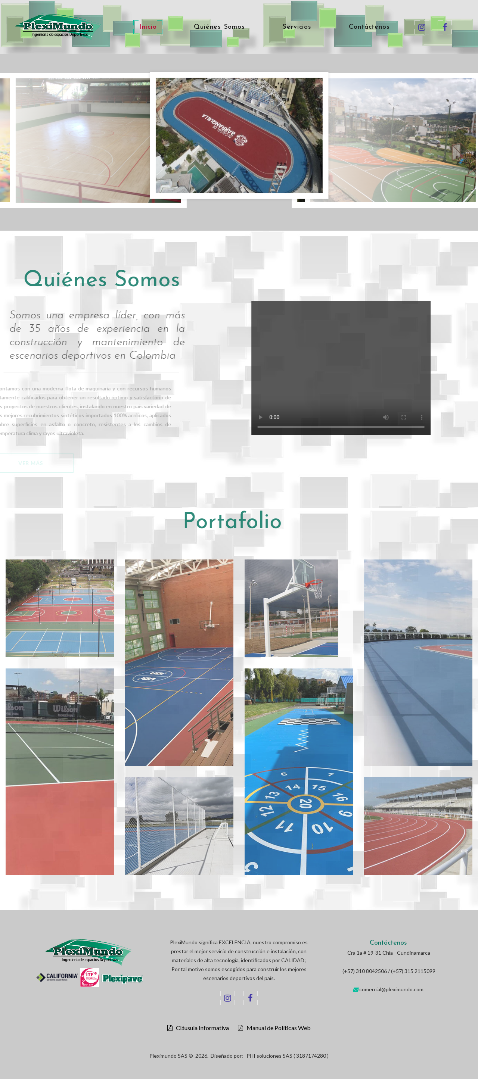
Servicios (296, 27)
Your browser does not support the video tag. (361, 368)
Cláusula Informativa (201, 1028)
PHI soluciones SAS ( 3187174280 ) (287, 1056)
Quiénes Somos (219, 27)
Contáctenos (369, 27)
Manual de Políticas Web (277, 1028)
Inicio (147, 27)
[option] (239, 137)
